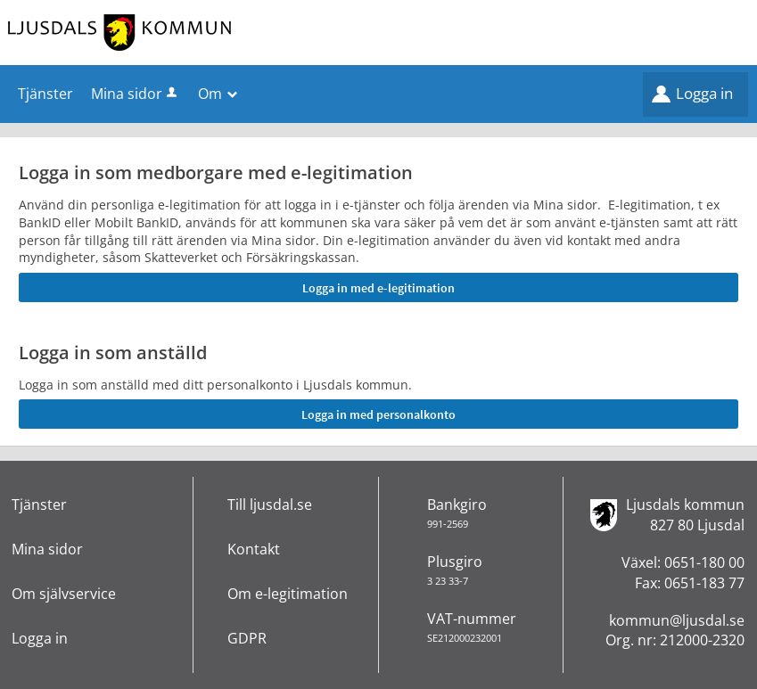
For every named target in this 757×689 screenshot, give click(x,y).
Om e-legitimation (287, 593)
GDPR (247, 638)
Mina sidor (135, 93)
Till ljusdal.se (269, 504)
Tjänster (39, 504)
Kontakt (253, 549)
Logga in (704, 93)
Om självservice (64, 593)
